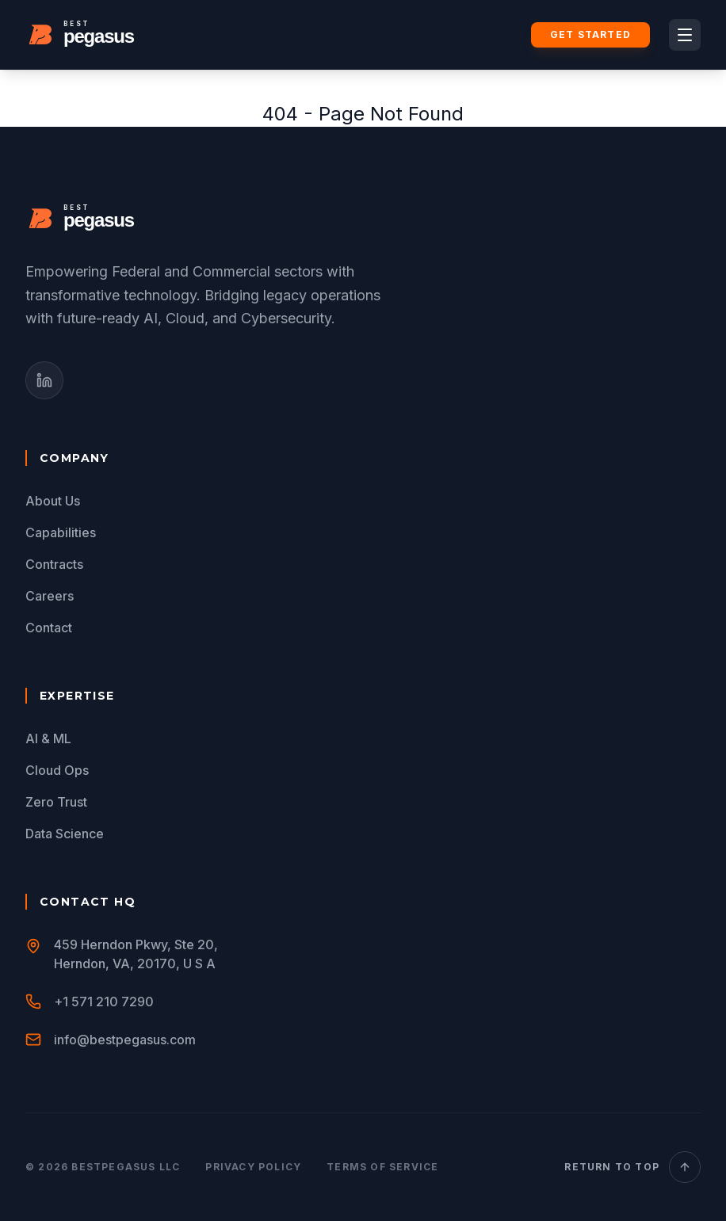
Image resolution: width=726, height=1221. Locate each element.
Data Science (64, 833)
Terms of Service (382, 1167)
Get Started (590, 34)
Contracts (54, 564)
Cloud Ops (57, 770)
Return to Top (632, 1167)
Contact (48, 627)
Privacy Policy (253, 1167)
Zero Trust (56, 802)
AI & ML (48, 738)
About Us (52, 501)
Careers (49, 596)
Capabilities (60, 532)
